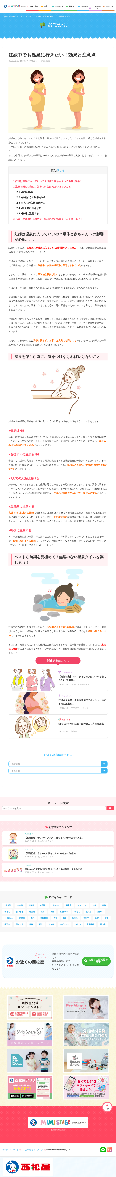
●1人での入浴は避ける (30, 202)
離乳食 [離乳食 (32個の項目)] (68, 905)
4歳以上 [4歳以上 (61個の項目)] (43, 905)
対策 (42, 60)
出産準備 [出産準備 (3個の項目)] (90, 924)
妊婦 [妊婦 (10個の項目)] (42, 911)
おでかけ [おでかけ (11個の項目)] (19, 911)
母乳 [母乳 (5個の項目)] (32, 918)
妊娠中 (24, 60)
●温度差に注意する (28, 208)
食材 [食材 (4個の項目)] (97, 918)
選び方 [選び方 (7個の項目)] (100, 911)
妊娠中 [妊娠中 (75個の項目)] (31, 905)
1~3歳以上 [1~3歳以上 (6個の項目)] (9, 918)
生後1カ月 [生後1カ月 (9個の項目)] (64, 911)
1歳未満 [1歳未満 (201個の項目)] (8, 905)
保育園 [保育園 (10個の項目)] (32, 911)
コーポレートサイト (10, 1149)
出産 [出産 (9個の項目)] (52, 911)
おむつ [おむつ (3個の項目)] (78, 924)
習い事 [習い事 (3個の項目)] (102, 924)
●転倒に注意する (27, 213)
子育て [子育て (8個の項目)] (77, 911)
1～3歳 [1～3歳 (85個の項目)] (20, 905)
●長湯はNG (24, 192)
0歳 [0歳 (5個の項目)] (64, 918)
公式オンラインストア (34, 1149)
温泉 (48, 60)
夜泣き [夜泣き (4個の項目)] (7, 924)
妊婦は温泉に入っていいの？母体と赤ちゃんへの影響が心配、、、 (50, 181)
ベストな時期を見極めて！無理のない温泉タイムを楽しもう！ (48, 219)
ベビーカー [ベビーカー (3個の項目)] (64, 924)
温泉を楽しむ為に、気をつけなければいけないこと (42, 186)
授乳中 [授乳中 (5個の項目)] (86, 918)
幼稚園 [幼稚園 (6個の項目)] (22, 918)
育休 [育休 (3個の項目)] (41, 924)
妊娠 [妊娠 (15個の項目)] (94, 905)
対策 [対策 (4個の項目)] (106, 918)
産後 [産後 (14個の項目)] (104, 905)
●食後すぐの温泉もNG (30, 197)
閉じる (60, 170)
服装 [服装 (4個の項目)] (31, 924)
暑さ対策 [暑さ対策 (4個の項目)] (19, 924)
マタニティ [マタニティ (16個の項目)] (82, 905)
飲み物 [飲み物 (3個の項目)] (51, 924)
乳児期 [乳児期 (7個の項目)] (88, 911)
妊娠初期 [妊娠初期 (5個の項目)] (44, 918)
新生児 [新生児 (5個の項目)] (74, 918)
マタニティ (34, 60)
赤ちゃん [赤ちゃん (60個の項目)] (56, 905)
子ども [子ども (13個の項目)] (7, 911)
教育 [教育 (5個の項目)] (55, 918)
